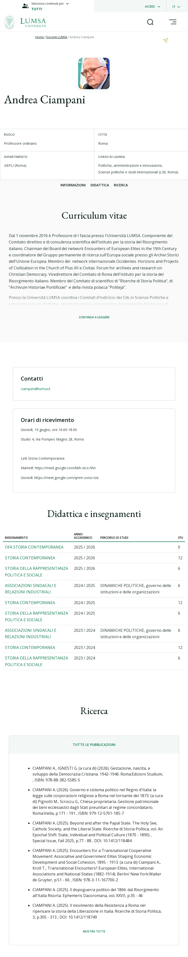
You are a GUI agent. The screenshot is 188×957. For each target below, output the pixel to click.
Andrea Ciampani (82, 37)
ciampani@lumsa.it (35, 388)
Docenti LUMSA (56, 37)
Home (40, 37)
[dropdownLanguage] (177, 6)
